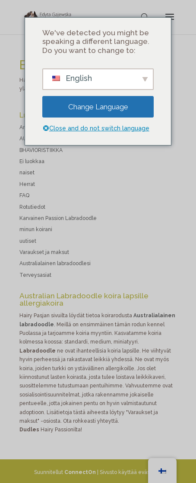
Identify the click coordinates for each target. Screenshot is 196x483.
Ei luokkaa (31, 161)
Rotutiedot (32, 207)
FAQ (24, 195)
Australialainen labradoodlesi (55, 263)
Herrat (27, 184)
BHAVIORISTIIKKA (41, 150)
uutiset (27, 241)
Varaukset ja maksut (44, 252)
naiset (27, 173)
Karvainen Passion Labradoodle (58, 218)
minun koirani (35, 229)
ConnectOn (80, 472)
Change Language (98, 106)
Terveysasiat (35, 275)
